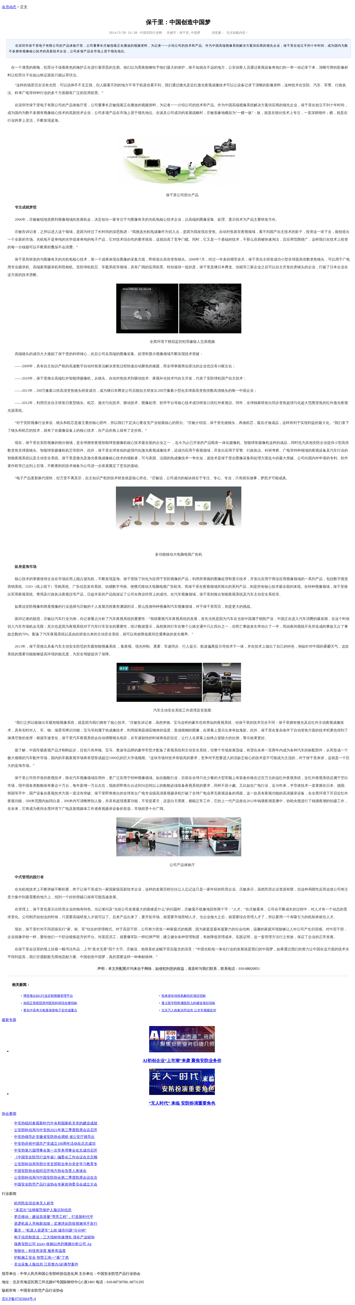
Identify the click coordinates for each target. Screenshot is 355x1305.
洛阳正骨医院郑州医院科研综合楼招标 (50, 1003)
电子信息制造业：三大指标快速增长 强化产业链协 (54, 1237)
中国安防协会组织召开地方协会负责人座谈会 (50, 1171)
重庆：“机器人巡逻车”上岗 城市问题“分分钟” (50, 1230)
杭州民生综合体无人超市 (34, 1203)
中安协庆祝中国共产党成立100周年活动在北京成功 (55, 1143)
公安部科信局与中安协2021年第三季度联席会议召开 (55, 1130)
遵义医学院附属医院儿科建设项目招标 (188, 1003)
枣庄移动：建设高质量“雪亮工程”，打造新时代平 (53, 1217)
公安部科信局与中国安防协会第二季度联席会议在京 (55, 1177)
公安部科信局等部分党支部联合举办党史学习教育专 (55, 1164)
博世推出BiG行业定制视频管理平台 (48, 996)
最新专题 (9, 1020)
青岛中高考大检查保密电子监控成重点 (50, 1010)
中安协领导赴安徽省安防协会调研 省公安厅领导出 (54, 1137)
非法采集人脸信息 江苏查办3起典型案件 (46, 1264)
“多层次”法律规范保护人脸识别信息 (43, 1210)
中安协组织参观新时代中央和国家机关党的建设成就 (55, 1123)
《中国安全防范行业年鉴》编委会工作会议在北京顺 (55, 1157)
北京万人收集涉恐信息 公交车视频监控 (188, 1010)
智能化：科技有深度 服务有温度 (40, 1251)
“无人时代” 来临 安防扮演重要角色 (182, 1103)
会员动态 (9, 7)
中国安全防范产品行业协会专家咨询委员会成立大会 (55, 1184)
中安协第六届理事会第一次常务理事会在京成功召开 (55, 1150)
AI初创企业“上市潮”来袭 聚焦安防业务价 (182, 1060)
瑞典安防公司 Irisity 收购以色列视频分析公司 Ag (52, 1244)
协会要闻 (9, 1114)
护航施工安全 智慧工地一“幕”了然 (41, 1257)
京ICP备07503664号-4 (19, 1299)
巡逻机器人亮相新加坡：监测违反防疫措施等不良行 (55, 1223)
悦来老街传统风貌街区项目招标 (183, 996)
